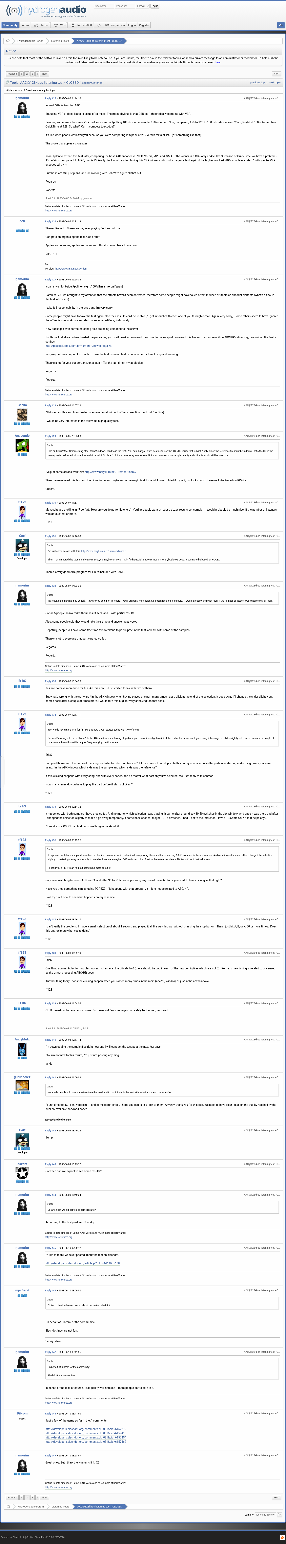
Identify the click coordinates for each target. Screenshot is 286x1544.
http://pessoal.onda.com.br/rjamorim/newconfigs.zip (78, 345)
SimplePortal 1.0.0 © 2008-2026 (49, 1537)
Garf (22, 536)
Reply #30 (50, 502)
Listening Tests (60, 40)
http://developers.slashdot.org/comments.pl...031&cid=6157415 (85, 1433)
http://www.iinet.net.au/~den (71, 268)
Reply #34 (50, 714)
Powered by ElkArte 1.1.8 (12, 1537)
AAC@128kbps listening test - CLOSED (99, 40)
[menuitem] (12, 73)
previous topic (258, 82)
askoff (22, 1164)
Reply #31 (50, 536)
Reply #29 (50, 436)
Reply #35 (50, 806)
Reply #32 (50, 585)
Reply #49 (50, 1455)
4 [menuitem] (37, 73)
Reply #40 (50, 1039)
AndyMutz (22, 1039)
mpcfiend (22, 1290)
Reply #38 (50, 953)
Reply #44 (50, 1195)
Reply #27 (50, 279)
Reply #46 (50, 1290)
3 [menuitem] (32, 73)
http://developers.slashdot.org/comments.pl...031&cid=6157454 (85, 1437)
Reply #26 (50, 221)
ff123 (22, 502)
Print (276, 73)
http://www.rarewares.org (58, 210)
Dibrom (22, 1413)
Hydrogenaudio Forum (30, 40)
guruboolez (22, 1077)
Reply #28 (50, 405)
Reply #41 (50, 1077)
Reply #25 (50, 98)
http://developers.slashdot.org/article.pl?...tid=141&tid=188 (82, 1263)
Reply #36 (50, 840)
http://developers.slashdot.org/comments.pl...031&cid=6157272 (85, 1429)
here (217, 62)
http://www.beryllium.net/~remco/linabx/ (110, 472)
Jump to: (249, 1514)
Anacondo (22, 436)
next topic (275, 82)
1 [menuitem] (21, 73)
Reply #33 (50, 681)
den (22, 221)
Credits (29, 1537)
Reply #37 (50, 919)
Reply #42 (50, 1130)
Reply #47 (50, 1352)
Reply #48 (50, 1413)
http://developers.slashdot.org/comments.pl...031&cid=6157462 (85, 1441)
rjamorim (22, 98)
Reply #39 (50, 1003)
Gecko (22, 405)
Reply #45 (50, 1248)
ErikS (22, 681)
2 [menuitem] (27, 73)
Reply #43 (50, 1164)
